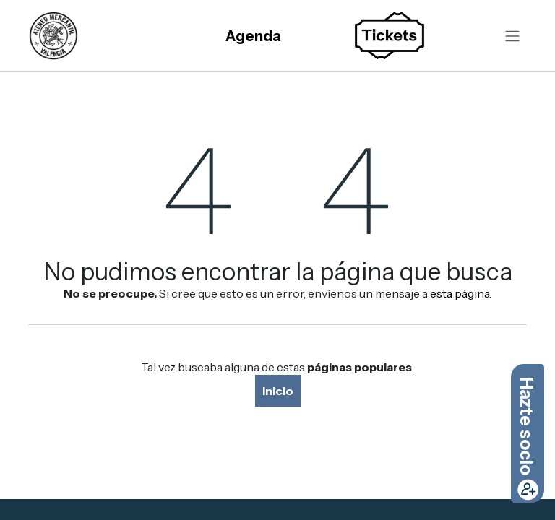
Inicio (277, 391)
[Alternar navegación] (512, 36)
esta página (459, 293)
